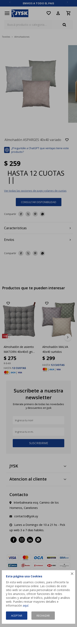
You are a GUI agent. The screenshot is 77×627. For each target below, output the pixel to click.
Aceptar (16, 615)
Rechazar (43, 615)
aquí (25, 605)
